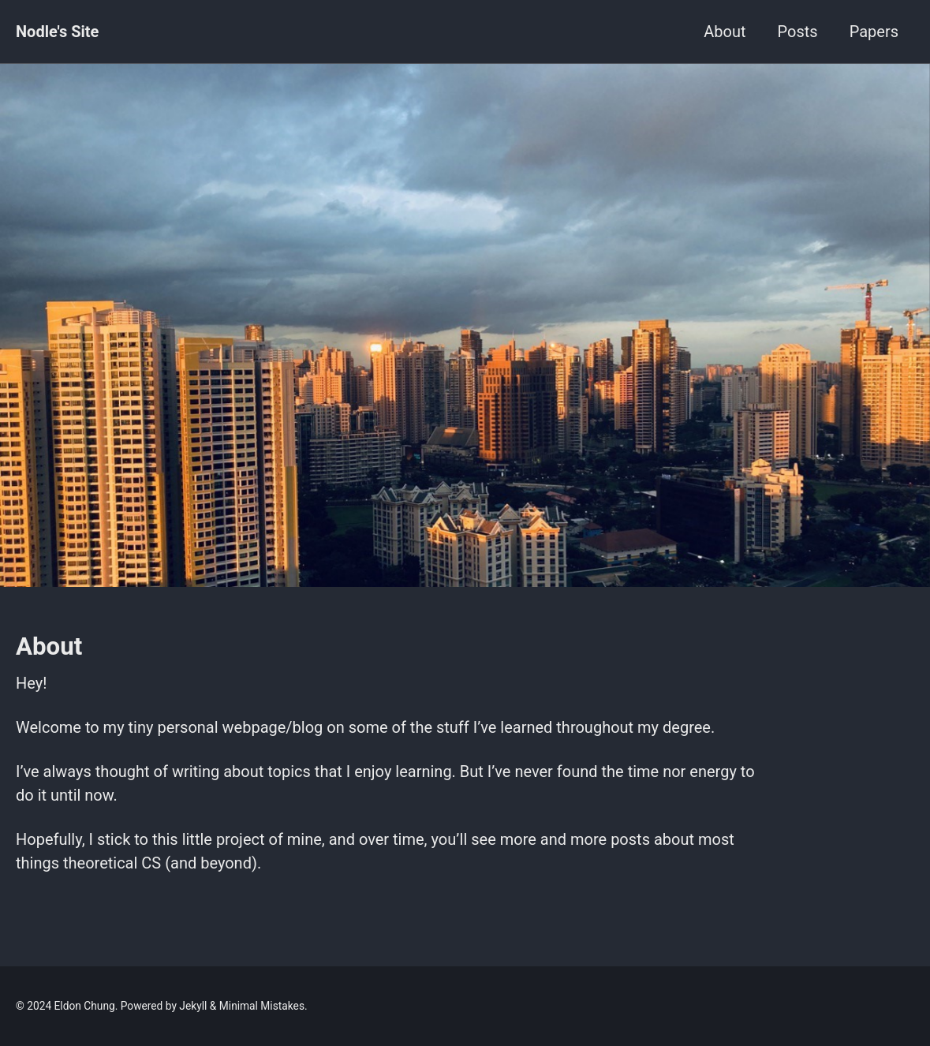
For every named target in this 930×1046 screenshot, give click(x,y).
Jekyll (193, 1005)
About (724, 31)
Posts (798, 31)
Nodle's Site (57, 31)
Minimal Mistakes (261, 1005)
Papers (874, 31)
